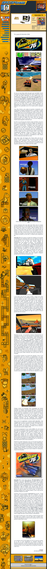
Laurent (18, 34)
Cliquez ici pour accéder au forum (28, 565)
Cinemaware (17, 100)
